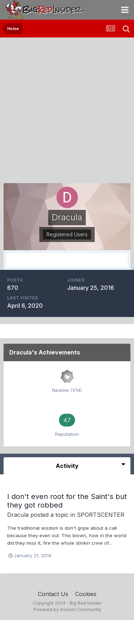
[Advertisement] (67, 108)
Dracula (18, 514)
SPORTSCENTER (100, 514)
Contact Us (53, 594)
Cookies (85, 594)
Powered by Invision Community (67, 609)
